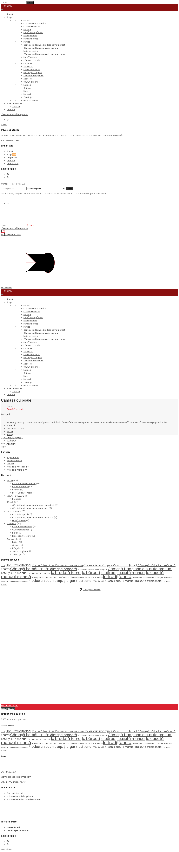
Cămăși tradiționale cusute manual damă (44, 54)
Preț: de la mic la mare (18, 466)
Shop (9, 17)
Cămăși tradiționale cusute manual (40, 48)
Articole (16, 106)
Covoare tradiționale (33, 75)
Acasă (10, 14)
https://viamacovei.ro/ (14, 781)
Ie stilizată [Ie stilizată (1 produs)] (99, 577)
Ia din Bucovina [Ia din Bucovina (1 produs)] (33, 573)
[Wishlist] (3, 231)
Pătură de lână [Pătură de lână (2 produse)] (99, 581)
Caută (30, 3)
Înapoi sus (6, 849)
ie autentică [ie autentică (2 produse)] (45, 573)
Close (4, 124)
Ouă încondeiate (31, 69)
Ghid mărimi (13, 827)
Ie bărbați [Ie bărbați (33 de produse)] (91, 572)
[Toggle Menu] (2, 9)
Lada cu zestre (30, 51)
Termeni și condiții (15, 793)
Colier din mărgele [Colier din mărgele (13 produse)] (98, 565)
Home (10, 406)
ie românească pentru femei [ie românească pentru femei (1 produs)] (83, 577)
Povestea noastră (15, 103)
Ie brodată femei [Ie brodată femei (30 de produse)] (66, 572)
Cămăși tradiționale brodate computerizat (44, 45)
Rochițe (27, 29)
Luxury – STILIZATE (15, 428)
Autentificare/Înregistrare (14, 114)
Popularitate (13, 457)
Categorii (5, 414)
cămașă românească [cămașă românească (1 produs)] (86, 570)
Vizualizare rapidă (9, 705)
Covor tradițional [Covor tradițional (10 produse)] (125, 565)
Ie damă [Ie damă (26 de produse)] (23, 576)
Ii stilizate (27, 63)
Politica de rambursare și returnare (24, 799)
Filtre (3, 446)
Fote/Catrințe (30, 57)
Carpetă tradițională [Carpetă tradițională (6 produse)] (45, 565)
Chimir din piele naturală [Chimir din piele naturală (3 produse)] (70, 565)
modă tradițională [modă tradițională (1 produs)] (144, 577)
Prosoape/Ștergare (32, 72)
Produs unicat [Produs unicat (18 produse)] (39, 580)
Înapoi (11, 425)
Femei (26, 20)
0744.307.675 (10, 771)
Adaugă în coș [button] (8, 708)
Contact (11, 109)
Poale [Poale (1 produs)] (166, 577)
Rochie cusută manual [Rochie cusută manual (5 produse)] (120, 581)
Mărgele (27, 85)
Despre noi (12, 157)
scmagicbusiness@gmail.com (16, 776)
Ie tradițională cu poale (13, 713)
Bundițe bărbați (30, 38)
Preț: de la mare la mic (18, 469)
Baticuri (27, 94)
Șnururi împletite (31, 81)
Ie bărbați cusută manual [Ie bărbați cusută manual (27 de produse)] (123, 572)
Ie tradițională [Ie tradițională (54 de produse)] (117, 576)
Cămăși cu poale (31, 60)
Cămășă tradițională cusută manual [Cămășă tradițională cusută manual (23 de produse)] (140, 568)
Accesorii (27, 78)
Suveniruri (28, 66)
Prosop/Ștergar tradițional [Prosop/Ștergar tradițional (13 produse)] (71, 581)
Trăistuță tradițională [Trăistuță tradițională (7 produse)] (148, 581)
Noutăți (10, 463)
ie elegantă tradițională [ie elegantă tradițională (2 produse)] (42, 577)
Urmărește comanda (18, 830)
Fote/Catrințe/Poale (33, 32)
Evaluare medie (14, 460)
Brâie (25, 91)
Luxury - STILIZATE (32, 100)
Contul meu (12, 163)
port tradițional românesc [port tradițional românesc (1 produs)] (18, 581)
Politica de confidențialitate (20, 796)
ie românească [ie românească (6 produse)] (63, 577)
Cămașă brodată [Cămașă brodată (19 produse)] (62, 569)
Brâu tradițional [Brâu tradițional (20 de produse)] (18, 565)
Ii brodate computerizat (35, 23)
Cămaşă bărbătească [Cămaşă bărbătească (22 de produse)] (29, 568)
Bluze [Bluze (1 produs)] (3, 566)
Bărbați (26, 41)
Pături (15, 532)
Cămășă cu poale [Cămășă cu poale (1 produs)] (100, 570)
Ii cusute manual (31, 26)
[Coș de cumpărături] (11, 234)
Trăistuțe (27, 97)
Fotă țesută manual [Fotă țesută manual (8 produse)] (14, 573)
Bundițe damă (30, 35)
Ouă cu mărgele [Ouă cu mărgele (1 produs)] (157, 577)
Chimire (27, 88)
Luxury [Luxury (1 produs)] (134, 577)
